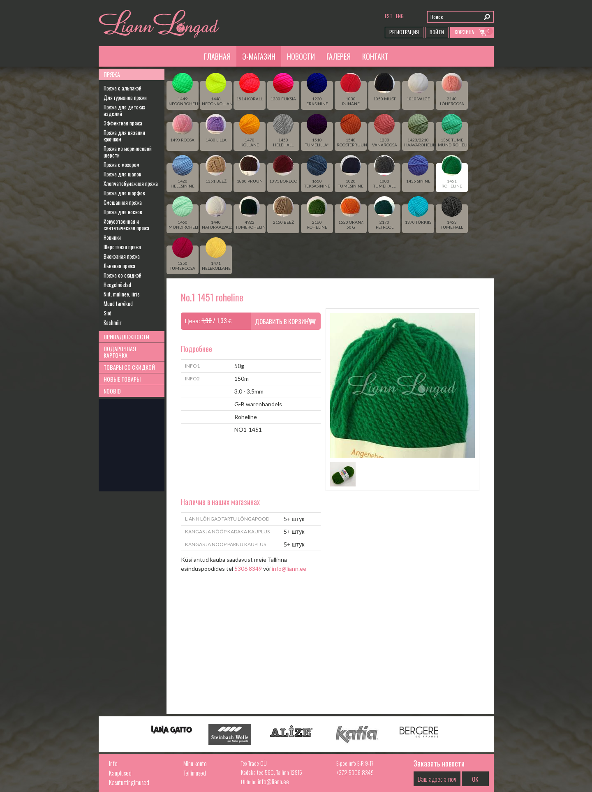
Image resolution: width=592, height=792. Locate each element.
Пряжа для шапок (122, 174)
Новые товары (122, 379)
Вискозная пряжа (122, 256)
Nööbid (112, 391)
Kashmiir (113, 322)
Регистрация (404, 31)
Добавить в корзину (283, 321)
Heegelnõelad (117, 284)
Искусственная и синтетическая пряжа (126, 224)
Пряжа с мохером (121, 164)
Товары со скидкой (129, 367)
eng (400, 15)
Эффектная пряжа (123, 123)
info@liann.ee (289, 568)
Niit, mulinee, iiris (122, 294)
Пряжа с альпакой (122, 88)
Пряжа (112, 74)
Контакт (375, 56)
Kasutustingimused (129, 782)
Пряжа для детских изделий (124, 110)
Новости (301, 56)
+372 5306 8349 (355, 772)
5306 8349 (248, 568)
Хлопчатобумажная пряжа (131, 183)
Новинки (112, 237)
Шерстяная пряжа (122, 247)
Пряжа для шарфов (124, 193)
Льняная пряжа (119, 266)
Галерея (338, 56)
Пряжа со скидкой (122, 275)
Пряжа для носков (123, 212)
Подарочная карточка (120, 351)
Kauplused (120, 772)
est (389, 15)
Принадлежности (126, 336)
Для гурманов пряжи (125, 97)
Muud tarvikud (118, 303)
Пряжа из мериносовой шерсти (128, 151)
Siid (107, 313)
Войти (437, 31)
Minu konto (195, 763)
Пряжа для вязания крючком (124, 135)
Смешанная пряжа (123, 202)
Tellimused (194, 772)
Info (113, 763)
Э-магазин (258, 56)
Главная (217, 56)
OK (475, 778)
